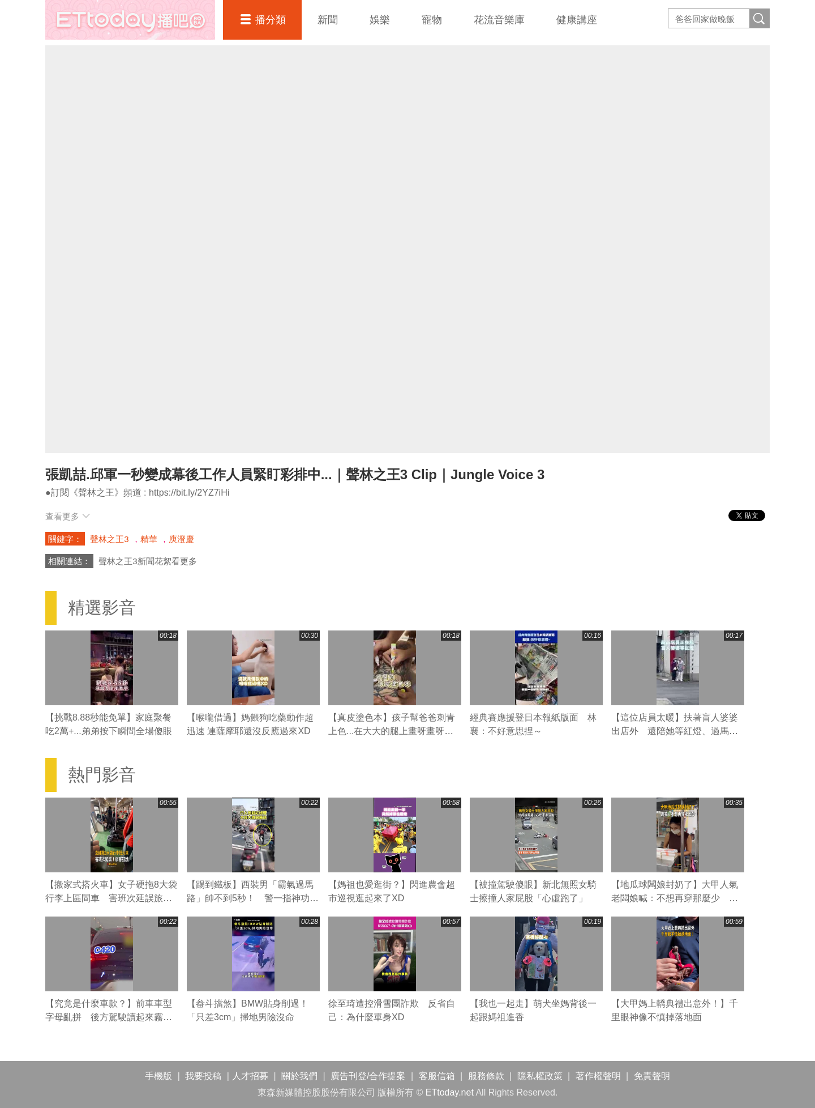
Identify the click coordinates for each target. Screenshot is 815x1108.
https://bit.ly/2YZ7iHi (189, 492)
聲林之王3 (109, 539)
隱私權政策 (540, 1076)
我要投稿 (203, 1076)
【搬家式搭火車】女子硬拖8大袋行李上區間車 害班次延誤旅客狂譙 (111, 898)
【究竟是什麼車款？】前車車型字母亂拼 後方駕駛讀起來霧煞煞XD (108, 1017)
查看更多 (67, 516)
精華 (148, 539)
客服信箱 (437, 1076)
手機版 (158, 1076)
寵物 (432, 19)
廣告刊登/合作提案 (368, 1076)
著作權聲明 (598, 1076)
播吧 (130, 20)
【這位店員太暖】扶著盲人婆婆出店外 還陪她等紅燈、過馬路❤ (674, 731)
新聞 (328, 19)
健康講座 (576, 19)
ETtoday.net (450, 1092)
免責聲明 (652, 1076)
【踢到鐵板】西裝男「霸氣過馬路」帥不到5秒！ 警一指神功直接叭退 (253, 898)
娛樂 (380, 19)
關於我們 (299, 1076)
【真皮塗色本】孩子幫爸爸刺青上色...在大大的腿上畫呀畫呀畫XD (391, 731)
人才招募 (250, 1076)
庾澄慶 (181, 539)
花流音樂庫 (499, 19)
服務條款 (486, 1076)
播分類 (270, 19)
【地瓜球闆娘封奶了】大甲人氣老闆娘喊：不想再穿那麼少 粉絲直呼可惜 (674, 898)
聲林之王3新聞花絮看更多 (147, 561)
